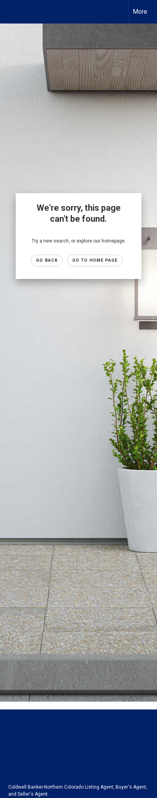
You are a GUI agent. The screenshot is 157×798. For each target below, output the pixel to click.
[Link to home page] (13, 12)
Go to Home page (95, 260)
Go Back (47, 260)
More (140, 11)
